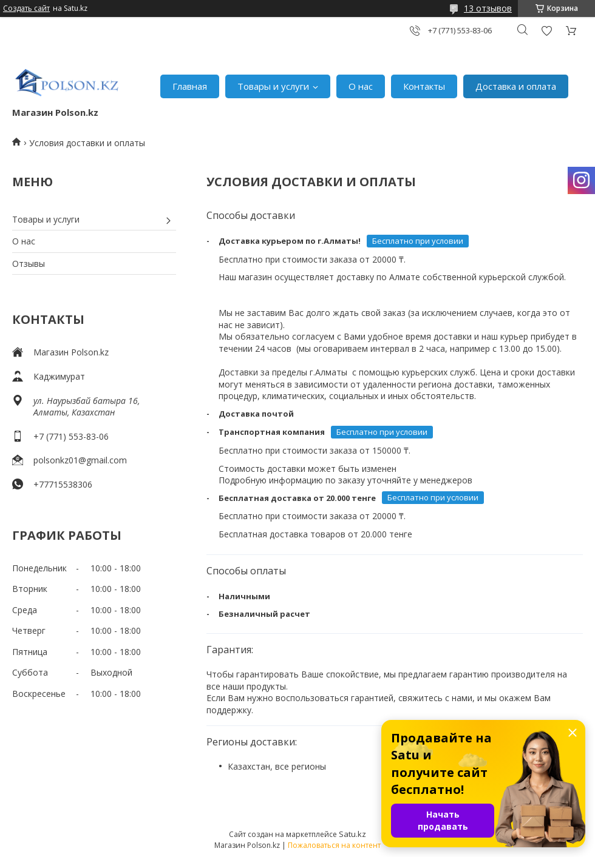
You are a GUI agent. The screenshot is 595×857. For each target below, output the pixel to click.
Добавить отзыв (546, 30)
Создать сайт (26, 8)
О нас (360, 86)
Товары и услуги (273, 86)
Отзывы (28, 263)
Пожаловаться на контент (334, 845)
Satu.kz (352, 833)
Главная (189, 86)
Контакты (424, 86)
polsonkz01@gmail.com (80, 460)
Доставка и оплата (515, 86)
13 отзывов (488, 8)
